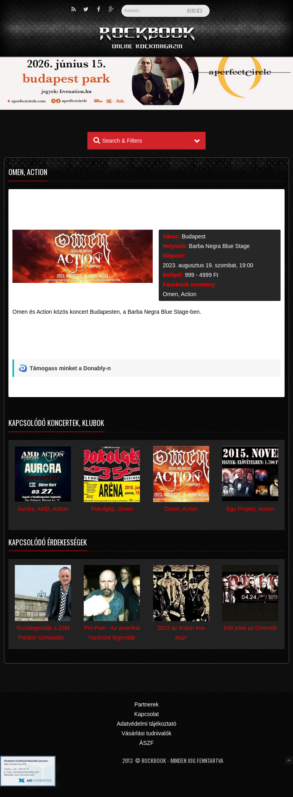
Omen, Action (179, 294)
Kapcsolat (146, 714)
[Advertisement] (146, 341)
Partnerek (146, 704)
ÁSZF (146, 743)
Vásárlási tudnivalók (146, 733)
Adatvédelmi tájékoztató (146, 723)
